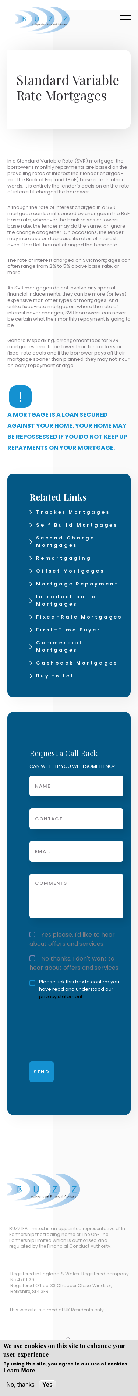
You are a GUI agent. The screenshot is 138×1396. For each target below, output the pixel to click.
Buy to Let (55, 675)
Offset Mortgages (70, 570)
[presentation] (66, 1027)
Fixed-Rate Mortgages (79, 616)
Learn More (19, 1370)
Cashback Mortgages (76, 662)
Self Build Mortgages (77, 524)
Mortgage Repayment (77, 583)
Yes (47, 1385)
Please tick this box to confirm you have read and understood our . (74, 989)
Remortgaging (64, 558)
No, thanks (20, 1385)
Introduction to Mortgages (66, 600)
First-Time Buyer (68, 629)
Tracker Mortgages (73, 512)
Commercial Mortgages (59, 646)
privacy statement (60, 996)
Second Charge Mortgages (65, 541)
